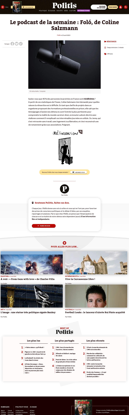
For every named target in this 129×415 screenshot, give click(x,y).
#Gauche (31, 382)
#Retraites (32, 384)
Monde (3, 390)
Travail (9, 378)
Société (60, 10)
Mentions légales (13, 409)
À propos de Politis (20, 390)
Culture (72, 10)
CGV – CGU (39, 409)
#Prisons (110, 53)
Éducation (10, 382)
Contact (3, 409)
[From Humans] (108, 404)
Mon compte (18, 392)
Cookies (73, 409)
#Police (31, 380)
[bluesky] (112, 400)
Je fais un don (19, 380)
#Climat (31, 378)
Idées (66, 10)
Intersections (83, 10)
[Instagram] (123, 400)
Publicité (66, 409)
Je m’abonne (18, 384)
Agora (2, 378)
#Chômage (32, 386)
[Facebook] (106, 400)
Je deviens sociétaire (21, 382)
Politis (59, 35)
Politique (43, 10)
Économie (10, 380)
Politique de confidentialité (53, 409)
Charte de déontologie (27, 409)
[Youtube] (117, 400)
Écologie (51, 10)
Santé (9, 384)
